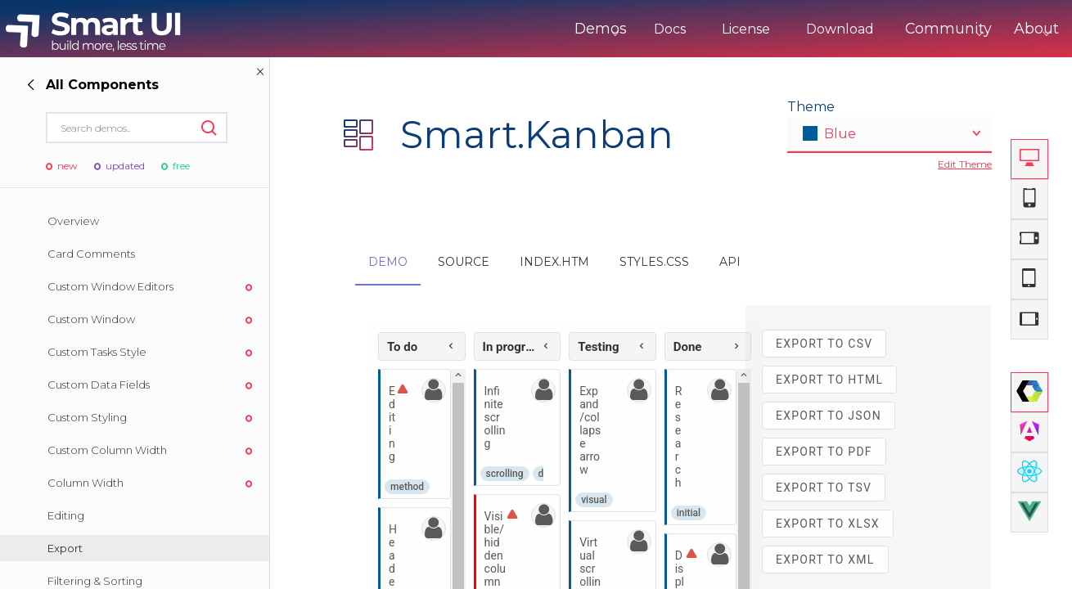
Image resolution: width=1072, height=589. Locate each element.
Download (782, 29)
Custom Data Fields (98, 384)
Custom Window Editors (110, 286)
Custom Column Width (107, 449)
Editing (65, 515)
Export (65, 548)
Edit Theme (965, 164)
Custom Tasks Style (96, 351)
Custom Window (91, 319)
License (688, 29)
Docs (612, 29)
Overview (73, 220)
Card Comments (91, 253)
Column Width (85, 482)
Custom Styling (87, 417)
